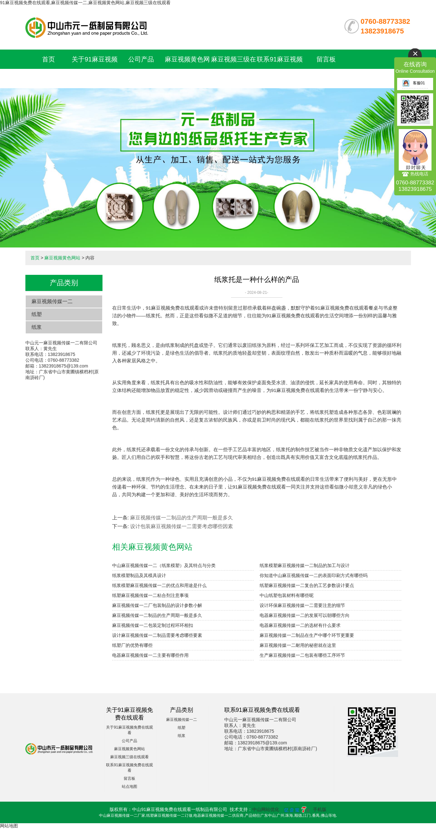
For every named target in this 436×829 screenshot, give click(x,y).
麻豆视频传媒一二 (52, 301)
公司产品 (141, 59)
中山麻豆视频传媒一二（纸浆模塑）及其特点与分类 (164, 565)
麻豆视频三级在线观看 (129, 757)
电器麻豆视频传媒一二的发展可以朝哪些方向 (305, 615)
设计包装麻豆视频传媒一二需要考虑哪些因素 (181, 526)
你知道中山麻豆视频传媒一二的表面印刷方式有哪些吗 (314, 575)
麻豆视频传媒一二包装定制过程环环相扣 (152, 625)
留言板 (326, 59)
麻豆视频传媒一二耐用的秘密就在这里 (298, 645)
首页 (48, 59)
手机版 (319, 809)
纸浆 (36, 327)
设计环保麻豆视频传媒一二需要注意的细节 (302, 605)
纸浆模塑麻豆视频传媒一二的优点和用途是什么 (159, 585)
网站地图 (9, 825)
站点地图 (129, 786)
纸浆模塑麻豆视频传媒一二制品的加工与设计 (305, 565)
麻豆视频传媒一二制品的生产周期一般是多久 (181, 517)
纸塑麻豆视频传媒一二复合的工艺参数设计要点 (307, 585)
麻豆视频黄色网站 (62, 257)
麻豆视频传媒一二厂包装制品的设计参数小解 (157, 605)
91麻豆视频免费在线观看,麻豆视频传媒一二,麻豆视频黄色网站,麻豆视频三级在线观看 (85, 2)
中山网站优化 (265, 809)
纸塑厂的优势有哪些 (132, 645)
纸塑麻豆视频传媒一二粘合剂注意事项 (150, 595)
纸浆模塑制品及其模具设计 (139, 575)
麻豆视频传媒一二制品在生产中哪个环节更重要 (307, 635)
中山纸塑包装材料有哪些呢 (287, 595)
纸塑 (36, 314)
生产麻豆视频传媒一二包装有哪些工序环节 (302, 655)
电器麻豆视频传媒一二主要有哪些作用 (150, 655)
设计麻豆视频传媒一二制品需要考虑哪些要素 (157, 635)
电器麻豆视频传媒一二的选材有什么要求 (300, 625)
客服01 (413, 83)
